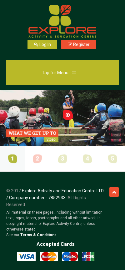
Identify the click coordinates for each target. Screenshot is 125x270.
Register (79, 44)
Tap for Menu (60, 75)
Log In (42, 44)
